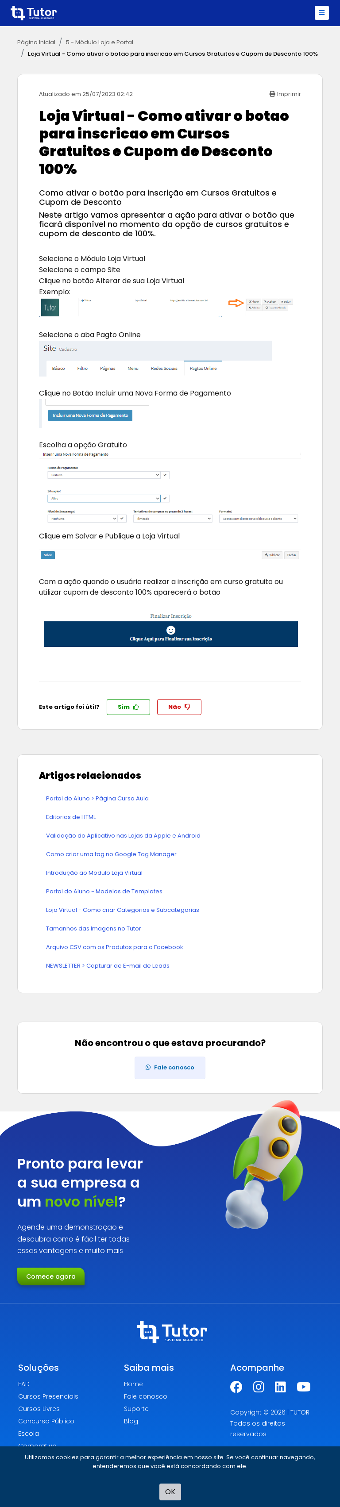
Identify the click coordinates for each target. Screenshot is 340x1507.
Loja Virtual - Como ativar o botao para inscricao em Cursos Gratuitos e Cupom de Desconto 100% (173, 54)
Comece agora (51, 1276)
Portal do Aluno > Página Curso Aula (97, 798)
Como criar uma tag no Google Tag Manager (111, 854)
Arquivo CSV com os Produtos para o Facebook (114, 947)
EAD (24, 1384)
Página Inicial (36, 42)
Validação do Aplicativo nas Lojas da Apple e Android (123, 835)
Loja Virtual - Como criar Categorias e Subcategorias (122, 910)
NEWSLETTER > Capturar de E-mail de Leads (108, 965)
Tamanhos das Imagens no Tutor (93, 928)
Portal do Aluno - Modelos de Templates (104, 891)
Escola (28, 1433)
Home (133, 1384)
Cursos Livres (39, 1408)
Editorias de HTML (71, 817)
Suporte (136, 1408)
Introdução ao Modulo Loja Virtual (94, 873)
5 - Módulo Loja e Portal (99, 42)
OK (170, 1492)
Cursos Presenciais (48, 1396)
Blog (131, 1421)
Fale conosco (145, 1396)
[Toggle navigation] (321, 12)
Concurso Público (46, 1421)
